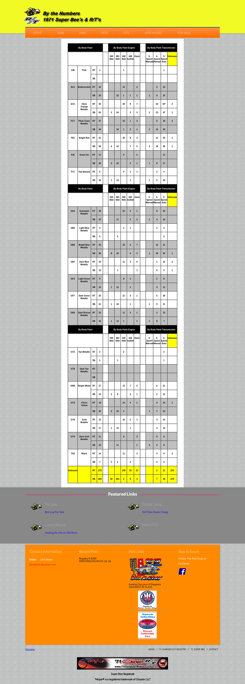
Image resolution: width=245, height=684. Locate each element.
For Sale (184, 32)
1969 (82, 32)
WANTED (150, 524)
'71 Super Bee (197, 649)
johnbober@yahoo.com (42, 564)
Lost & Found (55, 524)
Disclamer (30, 649)
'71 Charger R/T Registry (172, 649)
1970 (104, 32)
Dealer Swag (152, 504)
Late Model (153, 32)
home (37, 32)
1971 (126, 32)
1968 (60, 32)
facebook (182, 571)
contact (213, 649)
